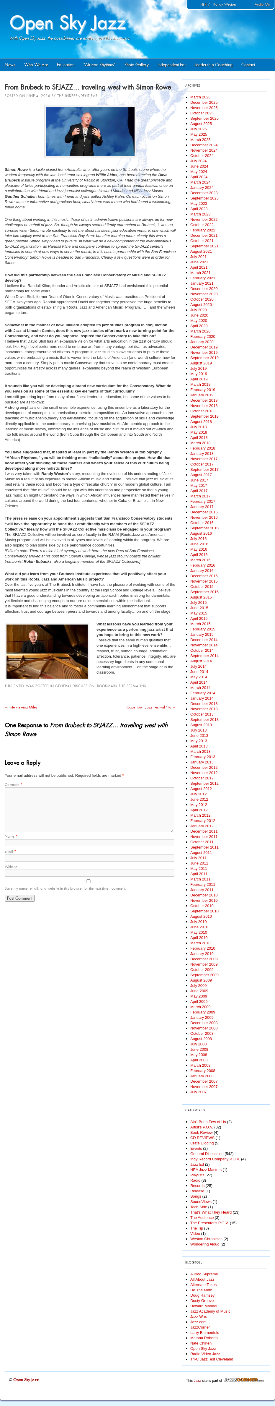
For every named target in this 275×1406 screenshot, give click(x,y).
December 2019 (204, 347)
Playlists (197, 1175)
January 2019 (202, 395)
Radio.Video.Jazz (205, 1354)
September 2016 (204, 528)
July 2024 (198, 161)
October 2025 (202, 113)
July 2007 (198, 1092)
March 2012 (200, 815)
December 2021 (204, 235)
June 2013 (199, 735)
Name (11, 836)
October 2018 (202, 411)
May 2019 (198, 374)
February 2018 (202, 448)
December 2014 (204, 640)
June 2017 (199, 480)
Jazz (197, 1381)
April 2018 (199, 437)
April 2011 (199, 874)
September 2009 (204, 975)
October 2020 (202, 299)
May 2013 (198, 741)
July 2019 (198, 368)
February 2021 (202, 278)
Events (196, 1148)
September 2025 (204, 118)
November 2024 (204, 150)
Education (65, 64)
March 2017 (200, 496)
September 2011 (204, 847)
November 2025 (204, 108)
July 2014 (198, 666)
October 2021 (202, 241)
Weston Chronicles (206, 1239)
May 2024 (198, 171)
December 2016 (204, 512)
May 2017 (198, 485)
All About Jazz (202, 1279)
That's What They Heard (211, 1212)
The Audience (202, 1217)
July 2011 (198, 858)
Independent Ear (172, 64)
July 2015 (198, 602)
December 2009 (204, 959)
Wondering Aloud (205, 1244)
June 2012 (199, 799)
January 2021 (202, 283)
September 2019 (204, 358)
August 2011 (201, 852)
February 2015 (202, 629)
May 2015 (198, 613)
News (10, 64)
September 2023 (204, 198)
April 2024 (199, 177)
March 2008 (200, 1065)
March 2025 (200, 139)
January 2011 (202, 890)
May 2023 (198, 203)
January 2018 (202, 453)
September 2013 (204, 719)
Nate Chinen (201, 1343)
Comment (13, 784)
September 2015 (204, 592)
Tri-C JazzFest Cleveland (211, 1359)
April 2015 (199, 618)
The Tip (196, 1228)
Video (195, 1233)
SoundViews (201, 1201)
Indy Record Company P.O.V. (215, 1159)
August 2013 (201, 725)
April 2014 (199, 682)
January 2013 (202, 762)
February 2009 (202, 1012)
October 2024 (202, 155)
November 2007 (204, 1086)
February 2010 (202, 948)
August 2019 (201, 363)
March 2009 (200, 1007)
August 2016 (201, 533)
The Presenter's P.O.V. (209, 1223)
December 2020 (204, 288)
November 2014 (204, 645)
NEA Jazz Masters (206, 1169)
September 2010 (204, 911)
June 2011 (199, 863)
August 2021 (201, 251)
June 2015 (199, 608)
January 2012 (202, 826)
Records (197, 1185)
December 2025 (204, 102)
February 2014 (202, 693)
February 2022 (202, 230)
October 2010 (202, 906)
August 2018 (201, 421)
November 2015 (204, 581)
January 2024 (202, 187)
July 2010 (198, 922)
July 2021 (198, 256)
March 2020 (200, 331)
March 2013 (200, 751)
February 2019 (202, 389)
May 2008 (198, 1055)
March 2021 (200, 272)
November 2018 (204, 405)
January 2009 (202, 1017)
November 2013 (204, 709)
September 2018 (204, 416)
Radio (195, 1180)
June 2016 (199, 544)
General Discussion (75, 686)
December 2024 (204, 145)
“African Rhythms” (99, 64)
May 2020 (198, 320)
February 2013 (202, 757)
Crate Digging (202, 1143)
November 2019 (204, 352)
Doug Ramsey (202, 1295)
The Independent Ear (77, 96)
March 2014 (200, 687)
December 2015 (204, 576)
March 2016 (200, 560)
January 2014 (202, 698)
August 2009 (201, 980)
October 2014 (202, 650)
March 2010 (200, 943)
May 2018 (198, 432)
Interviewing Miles (21, 707)
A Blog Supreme (204, 1274)
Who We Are (36, 64)
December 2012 (204, 767)
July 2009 (198, 985)
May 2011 (198, 868)
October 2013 (202, 714)
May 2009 (198, 996)
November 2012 (204, 773)
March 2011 (200, 879)
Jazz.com (198, 1322)
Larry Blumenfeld (204, 1332)
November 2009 (204, 964)
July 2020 (198, 310)
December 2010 (204, 895)
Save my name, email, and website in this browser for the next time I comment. (65, 888)
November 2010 (204, 900)
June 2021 (199, 262)
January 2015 (202, 634)
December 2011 (204, 831)
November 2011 (204, 836)
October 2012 (202, 778)
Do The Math (201, 1290)
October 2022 (202, 225)
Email (10, 851)
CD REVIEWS (202, 1138)
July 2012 (198, 794)
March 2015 (200, 624)
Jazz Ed (197, 1164)
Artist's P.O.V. (201, 1127)
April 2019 (199, 379)
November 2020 (204, 294)
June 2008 (199, 1049)
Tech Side (198, 1207)
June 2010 (199, 927)
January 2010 (202, 953)
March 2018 (200, 443)
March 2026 (200, 97)
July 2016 (198, 538)
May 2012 (198, 804)
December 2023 (204, 193)
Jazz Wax (198, 1316)
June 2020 (199, 315)
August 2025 (201, 123)
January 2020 (202, 342)
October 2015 (202, 586)
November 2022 (204, 219)
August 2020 (201, 304)
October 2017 (202, 464)
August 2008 (201, 1039)
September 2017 (204, 469)
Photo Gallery (137, 64)
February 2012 (202, 820)
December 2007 (204, 1081)
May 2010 (198, 932)
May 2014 (198, 677)
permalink (137, 686)
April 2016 (199, 554)
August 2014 (201, 661)
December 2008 (204, 1023)
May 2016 (198, 549)
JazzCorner (200, 1327)
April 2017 (199, 491)
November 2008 (204, 1028)
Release (197, 1191)
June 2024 (199, 166)
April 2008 (199, 1060)
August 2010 (201, 916)
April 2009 (199, 1001)
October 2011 (202, 842)
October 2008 (202, 1033)
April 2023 (199, 209)
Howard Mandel (203, 1306)
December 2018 (204, 400)
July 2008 (198, 1044)
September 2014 (204, 655)
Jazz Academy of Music (210, 1311)
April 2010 (199, 937)
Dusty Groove (202, 1300)
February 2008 (202, 1070)
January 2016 (202, 570)
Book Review (201, 1132)
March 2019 (200, 384)
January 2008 (202, 1076)
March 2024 (200, 182)
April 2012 (199, 810)
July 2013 (198, 730)
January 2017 (202, 507)
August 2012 (201, 788)
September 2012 (204, 783)
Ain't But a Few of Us (208, 1122)
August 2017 (201, 475)
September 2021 (204, 246)
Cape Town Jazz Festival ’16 (151, 707)
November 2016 (204, 517)
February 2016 (202, 565)
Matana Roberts (204, 1338)
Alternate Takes (203, 1284)
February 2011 (202, 884)
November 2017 (204, 459)
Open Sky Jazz (203, 1348)
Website (11, 867)
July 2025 (198, 129)
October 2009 (202, 969)
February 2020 (202, 336)
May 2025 (198, 134)
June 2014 (199, 671)
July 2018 (198, 427)
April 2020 (199, 326)
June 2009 (199, 991)
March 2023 (200, 214)
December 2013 (204, 703)
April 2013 (199, 746)
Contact (248, 64)
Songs (195, 1196)
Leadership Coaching (214, 64)
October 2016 (202, 522)
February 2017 (202, 501)
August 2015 (201, 597)
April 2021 (199, 267)
